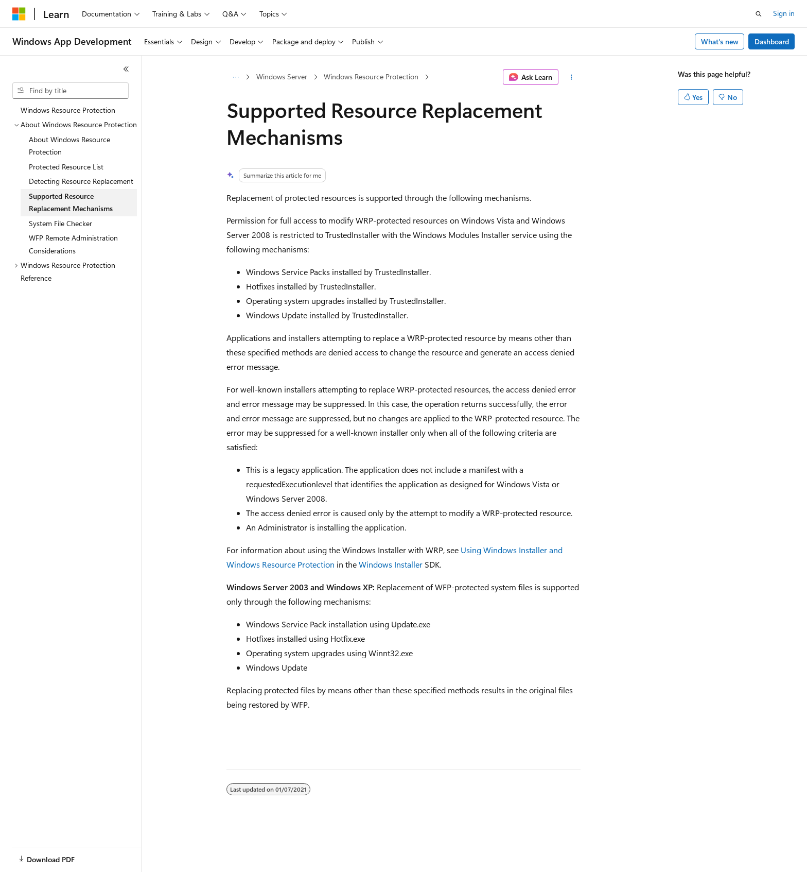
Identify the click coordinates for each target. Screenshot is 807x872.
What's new (720, 41)
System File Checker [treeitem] (60, 223)
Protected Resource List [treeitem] (66, 167)
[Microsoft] (19, 14)
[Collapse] (126, 69)
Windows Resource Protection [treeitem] (68, 110)
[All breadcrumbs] (235, 77)
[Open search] (758, 14)
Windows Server (281, 76)
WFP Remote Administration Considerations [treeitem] (73, 244)
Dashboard (772, 41)
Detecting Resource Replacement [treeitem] (81, 181)
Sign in (784, 13)
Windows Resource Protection (371, 76)
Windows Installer (391, 564)
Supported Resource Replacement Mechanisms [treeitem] (71, 202)
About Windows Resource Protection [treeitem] (69, 145)
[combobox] (70, 90)
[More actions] (572, 77)
